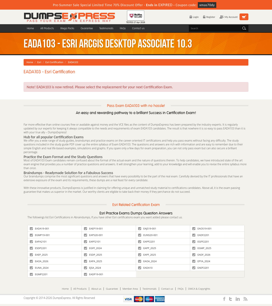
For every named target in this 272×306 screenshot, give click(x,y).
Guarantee (87, 28)
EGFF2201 (200, 241)
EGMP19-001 (40, 235)
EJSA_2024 (92, 267)
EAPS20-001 (93, 235)
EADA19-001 (39, 228)
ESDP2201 (38, 248)
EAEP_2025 (39, 254)
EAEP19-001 (93, 228)
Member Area (130, 288)
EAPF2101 (92, 241)
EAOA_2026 (39, 261)
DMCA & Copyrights (199, 288)
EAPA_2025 (93, 261)
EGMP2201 (39, 274)
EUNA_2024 (39, 267)
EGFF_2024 (93, 248)
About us (96, 288)
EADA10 (145, 267)
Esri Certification (54, 62)
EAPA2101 (38, 241)
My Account (229, 17)
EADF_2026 (201, 254)
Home (30, 28)
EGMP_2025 (201, 248)
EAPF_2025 (147, 254)
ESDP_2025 (93, 254)
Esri (39, 62)
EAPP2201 (146, 241)
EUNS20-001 (148, 235)
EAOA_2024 (147, 261)
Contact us (138, 28)
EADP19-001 (93, 274)
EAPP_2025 (147, 248)
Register (209, 17)
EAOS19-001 (202, 228)
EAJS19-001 (147, 228)
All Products (47, 28)
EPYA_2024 (201, 261)
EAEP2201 (200, 267)
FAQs (123, 28)
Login (194, 17)
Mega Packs (67, 28)
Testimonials (106, 28)
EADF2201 (200, 235)
